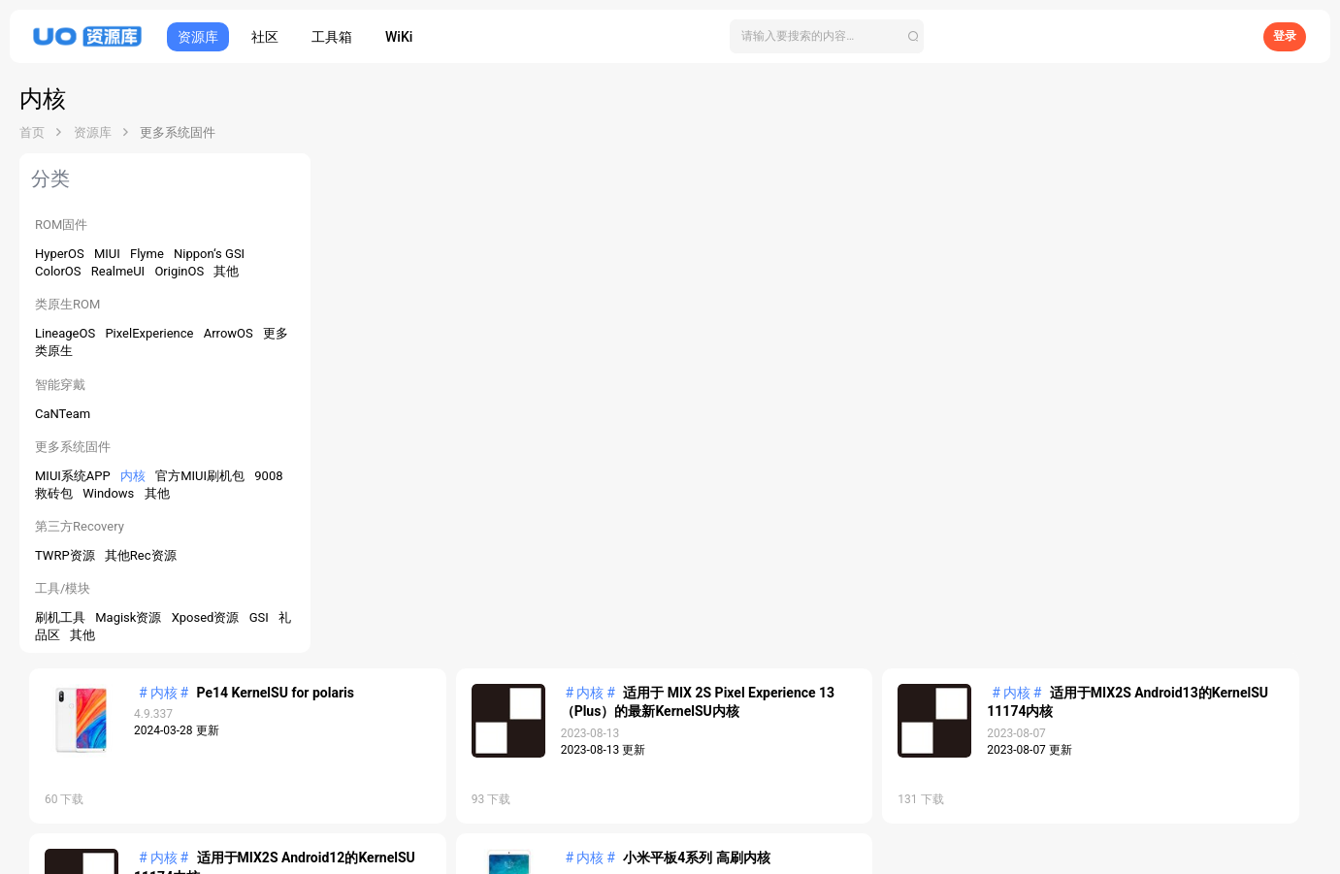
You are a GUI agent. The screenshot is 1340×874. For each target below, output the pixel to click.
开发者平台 (592, 791)
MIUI (108, 253)
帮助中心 (754, 791)
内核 (134, 476)
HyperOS (61, 253)
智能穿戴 (60, 384)
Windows (109, 493)
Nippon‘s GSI (209, 253)
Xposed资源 (207, 617)
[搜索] (827, 36)
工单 (1258, 707)
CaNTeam (62, 413)
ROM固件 (61, 224)
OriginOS (180, 271)
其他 (226, 271)
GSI (260, 617)
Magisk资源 (129, 617)
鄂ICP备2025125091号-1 (669, 833)
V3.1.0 (1298, 707)
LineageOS (66, 333)
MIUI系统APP (74, 476)
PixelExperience (150, 333)
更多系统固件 (73, 446)
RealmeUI (119, 271)
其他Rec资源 (141, 555)
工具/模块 (62, 588)
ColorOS (59, 271)
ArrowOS (230, 333)
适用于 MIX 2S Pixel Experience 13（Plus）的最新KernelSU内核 (851, 212)
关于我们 (701, 791)
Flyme (148, 253)
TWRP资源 (66, 555)
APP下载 (649, 791)
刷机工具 (61, 617)
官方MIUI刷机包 (201, 476)
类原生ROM (67, 304)
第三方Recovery (79, 526)
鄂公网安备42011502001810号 (669, 850)
